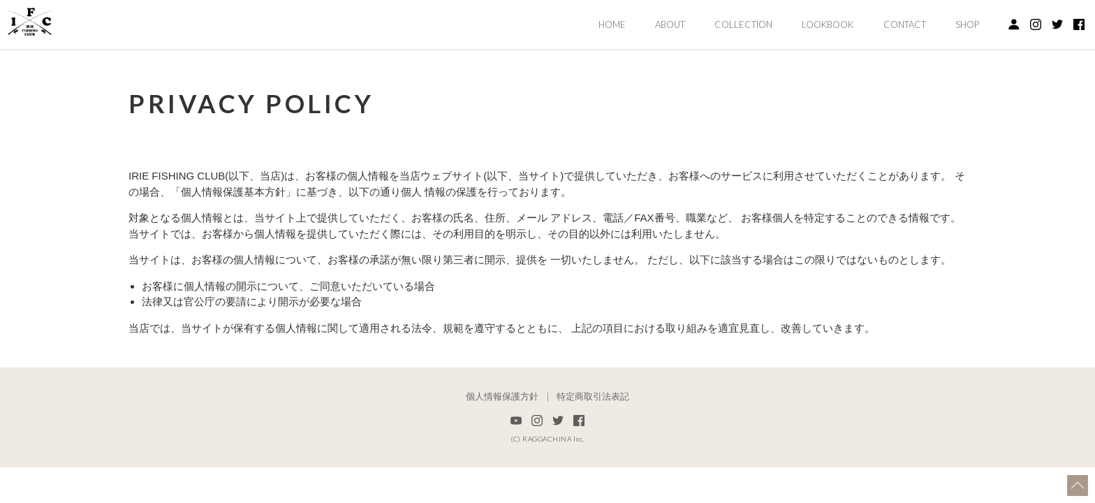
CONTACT (904, 24)
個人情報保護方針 (502, 397)
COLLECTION (743, 24)
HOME (612, 24)
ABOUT (670, 24)
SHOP (967, 24)
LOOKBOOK (827, 24)
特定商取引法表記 (593, 397)
